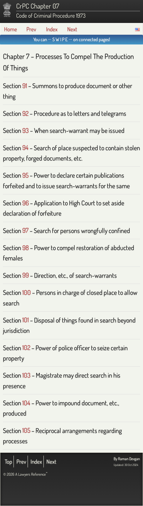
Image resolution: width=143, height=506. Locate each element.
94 (25, 147)
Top (8, 461)
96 (25, 203)
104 (26, 402)
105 (26, 430)
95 (25, 175)
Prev (31, 29)
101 (25, 320)
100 (26, 292)
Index (52, 29)
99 (25, 275)
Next (72, 29)
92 (25, 113)
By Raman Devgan (127, 458)
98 (25, 247)
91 (24, 85)
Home (10, 29)
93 (25, 130)
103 (26, 375)
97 (25, 230)
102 (26, 347)
